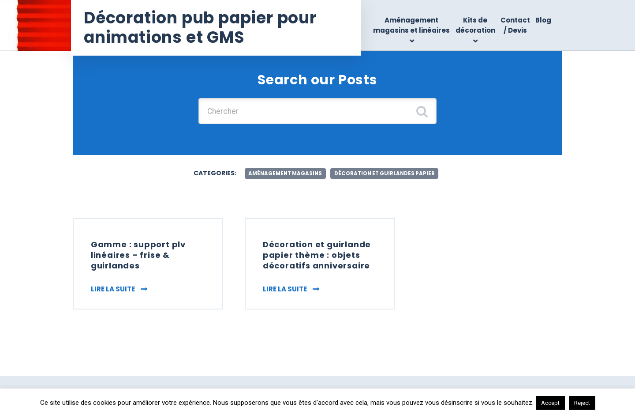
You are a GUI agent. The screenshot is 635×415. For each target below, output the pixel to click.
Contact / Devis (515, 25)
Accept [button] (550, 403)
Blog (543, 20)
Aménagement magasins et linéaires (412, 25)
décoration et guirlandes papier (386, 173)
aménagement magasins (282, 173)
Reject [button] (582, 403)
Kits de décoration (475, 25)
